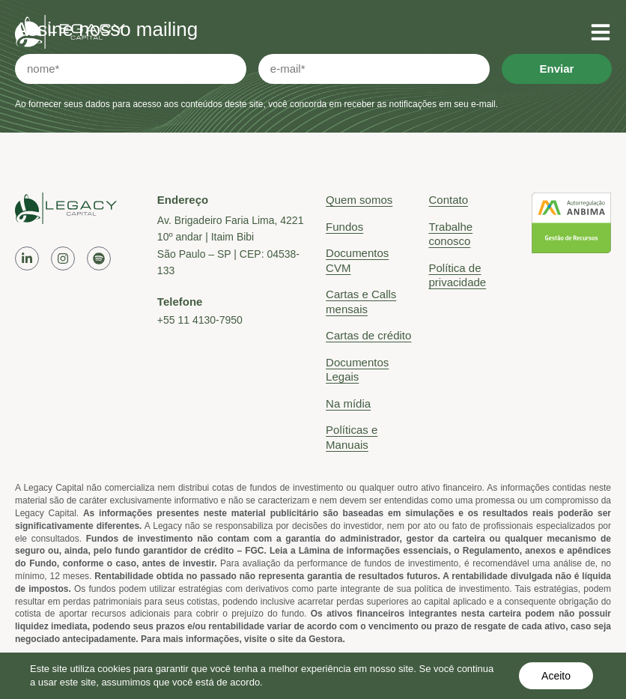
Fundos (344, 226)
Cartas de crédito (368, 335)
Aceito (556, 676)
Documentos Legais (357, 370)
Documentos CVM (357, 260)
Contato (448, 199)
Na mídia (348, 403)
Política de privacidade (457, 275)
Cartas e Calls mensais (361, 301)
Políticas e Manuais (351, 437)
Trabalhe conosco (450, 234)
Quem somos (359, 199)
